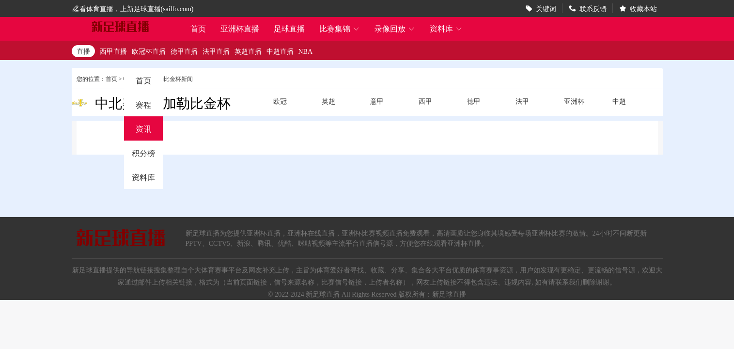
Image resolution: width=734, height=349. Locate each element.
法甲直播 (216, 51)
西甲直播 (113, 51)
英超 (328, 101)
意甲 (377, 101)
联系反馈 (593, 8)
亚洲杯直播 (239, 28)
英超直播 (248, 51)
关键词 (546, 8)
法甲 (522, 101)
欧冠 (280, 101)
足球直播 (289, 28)
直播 (83, 51)
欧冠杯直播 (149, 51)
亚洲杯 (574, 101)
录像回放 (395, 28)
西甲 (425, 101)
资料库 (446, 28)
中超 (619, 101)
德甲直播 (184, 51)
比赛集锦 (339, 28)
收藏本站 (643, 8)
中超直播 (280, 51)
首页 (198, 29)
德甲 (474, 101)
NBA (305, 51)
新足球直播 (323, 294)
